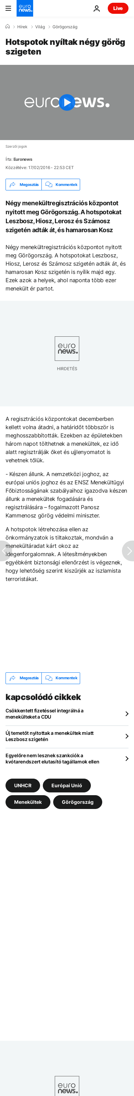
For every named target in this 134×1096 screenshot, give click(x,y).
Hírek (22, 27)
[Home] (8, 26)
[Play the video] (67, 102)
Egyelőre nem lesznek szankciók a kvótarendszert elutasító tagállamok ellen (52, 758)
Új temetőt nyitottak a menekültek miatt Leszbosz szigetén (50, 736)
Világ (40, 27)
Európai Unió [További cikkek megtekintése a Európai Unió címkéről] (66, 785)
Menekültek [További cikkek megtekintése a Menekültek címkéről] (28, 801)
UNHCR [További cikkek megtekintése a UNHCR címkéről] (22, 785)
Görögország (64, 27)
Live (118, 8)
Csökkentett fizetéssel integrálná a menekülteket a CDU (45, 714)
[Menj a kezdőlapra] (25, 8)
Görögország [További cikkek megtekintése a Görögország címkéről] (78, 801)
